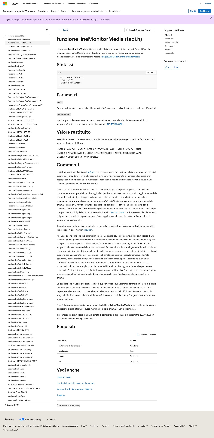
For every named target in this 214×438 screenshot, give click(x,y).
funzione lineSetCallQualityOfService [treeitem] (23, 236)
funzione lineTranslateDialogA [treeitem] (20, 353)
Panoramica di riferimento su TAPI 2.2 (74, 389)
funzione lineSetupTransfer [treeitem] (19, 310)
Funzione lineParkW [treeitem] (16, 81)
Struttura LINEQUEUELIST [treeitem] (18, 140)
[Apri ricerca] (201, 3)
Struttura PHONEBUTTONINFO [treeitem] (21, 384)
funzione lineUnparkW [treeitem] (17, 380)
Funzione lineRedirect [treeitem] (16, 143)
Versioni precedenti (70, 426)
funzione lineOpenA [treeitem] (16, 66)
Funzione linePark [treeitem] (15, 73)
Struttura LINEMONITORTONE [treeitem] (20, 46)
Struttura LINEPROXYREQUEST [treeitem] (20, 120)
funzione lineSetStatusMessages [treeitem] (21, 279)
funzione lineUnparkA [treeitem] (17, 376)
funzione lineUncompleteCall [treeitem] (19, 365)
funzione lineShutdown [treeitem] (17, 322)
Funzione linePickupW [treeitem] (17, 93)
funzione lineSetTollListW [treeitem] (18, 295)
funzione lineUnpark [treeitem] (16, 372)
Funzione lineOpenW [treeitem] (16, 70)
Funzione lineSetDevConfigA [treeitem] (19, 252)
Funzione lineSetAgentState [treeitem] (19, 202)
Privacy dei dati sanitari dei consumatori (129, 426)
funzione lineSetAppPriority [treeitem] (19, 209)
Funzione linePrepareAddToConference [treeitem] (24, 97)
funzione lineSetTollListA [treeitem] (18, 291)
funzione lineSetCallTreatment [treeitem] (20, 240)
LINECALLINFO (117, 212)
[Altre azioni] (154, 30)
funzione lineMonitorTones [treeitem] (19, 50)
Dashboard (204, 11)
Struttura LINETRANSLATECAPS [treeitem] (21, 345)
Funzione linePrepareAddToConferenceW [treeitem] (25, 105)
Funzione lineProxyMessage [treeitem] (19, 116)
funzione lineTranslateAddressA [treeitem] (20, 337)
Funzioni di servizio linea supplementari (75, 383)
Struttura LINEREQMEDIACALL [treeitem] (20, 174)
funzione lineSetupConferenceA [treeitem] (21, 303)
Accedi (208, 3)
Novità (193, 11)
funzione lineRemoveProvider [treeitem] (20, 167)
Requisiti (168, 49)
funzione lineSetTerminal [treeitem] (18, 283)
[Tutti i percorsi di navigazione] (59, 30)
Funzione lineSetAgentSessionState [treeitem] (22, 198)
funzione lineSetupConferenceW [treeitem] (21, 306)
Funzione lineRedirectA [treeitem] (17, 147)
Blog (83, 426)
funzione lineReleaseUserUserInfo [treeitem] (21, 159)
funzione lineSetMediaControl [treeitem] (20, 264)
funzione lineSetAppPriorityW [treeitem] (20, 217)
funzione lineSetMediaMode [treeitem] (19, 268)
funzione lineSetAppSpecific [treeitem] (19, 221)
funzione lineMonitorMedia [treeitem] (19, 42)
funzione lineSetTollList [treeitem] (17, 287)
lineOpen (90, 172)
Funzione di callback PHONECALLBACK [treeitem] (24, 388)
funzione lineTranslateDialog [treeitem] (19, 349)
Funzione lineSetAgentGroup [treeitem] (20, 190)
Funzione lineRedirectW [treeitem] (17, 151)
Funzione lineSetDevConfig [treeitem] (19, 248)
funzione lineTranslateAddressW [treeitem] (21, 341)
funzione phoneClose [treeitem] (16, 396)
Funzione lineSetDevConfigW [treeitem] (20, 256)
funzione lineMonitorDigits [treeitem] (19, 39)
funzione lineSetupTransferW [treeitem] (19, 318)
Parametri (169, 38)
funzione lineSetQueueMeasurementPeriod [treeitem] (25, 275)
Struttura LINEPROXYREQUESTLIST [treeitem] (22, 124)
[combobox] (26, 36)
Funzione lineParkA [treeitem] (15, 77)
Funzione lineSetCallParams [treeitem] (19, 229)
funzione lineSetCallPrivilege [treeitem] (19, 233)
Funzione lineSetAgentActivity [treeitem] (20, 186)
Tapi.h (65, 30)
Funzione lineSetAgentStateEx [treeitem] (20, 205)
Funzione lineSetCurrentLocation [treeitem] (21, 244)
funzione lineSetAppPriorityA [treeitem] (20, 213)
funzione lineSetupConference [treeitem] (20, 299)
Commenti (169, 46)
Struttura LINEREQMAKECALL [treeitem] (20, 171)
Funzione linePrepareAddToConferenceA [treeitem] (24, 101)
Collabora (94, 426)
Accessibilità (179, 426)
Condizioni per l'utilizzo (160, 426)
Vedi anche (169, 53)
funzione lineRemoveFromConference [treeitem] (23, 163)
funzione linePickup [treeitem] (16, 85)
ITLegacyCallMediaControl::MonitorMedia (120, 56)
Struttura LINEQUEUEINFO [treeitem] (19, 136)
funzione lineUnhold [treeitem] (16, 368)
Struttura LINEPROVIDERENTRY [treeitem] (21, 108)
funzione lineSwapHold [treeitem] (17, 326)
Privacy (105, 426)
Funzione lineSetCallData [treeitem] (18, 225)
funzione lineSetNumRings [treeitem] (18, 271)
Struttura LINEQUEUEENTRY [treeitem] (19, 132)
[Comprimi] (46, 30)
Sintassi (168, 35)
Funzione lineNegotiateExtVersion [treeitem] (21, 58)
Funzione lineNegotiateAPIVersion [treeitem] (22, 54)
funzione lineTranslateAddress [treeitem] (20, 334)
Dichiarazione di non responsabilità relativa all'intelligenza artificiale (31, 426)
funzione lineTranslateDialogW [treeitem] (20, 357)
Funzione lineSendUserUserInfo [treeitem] (21, 182)
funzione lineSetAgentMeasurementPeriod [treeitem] (25, 194)
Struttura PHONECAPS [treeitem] (17, 392)
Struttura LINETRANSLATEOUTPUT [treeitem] (22, 361)
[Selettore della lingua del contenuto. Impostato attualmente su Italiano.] (9, 419)
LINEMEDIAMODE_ (114, 124)
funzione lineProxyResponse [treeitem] (19, 128)
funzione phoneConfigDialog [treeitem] (19, 400)
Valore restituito (171, 42)
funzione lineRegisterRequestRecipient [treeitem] (23, 155)
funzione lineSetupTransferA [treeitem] (19, 314)
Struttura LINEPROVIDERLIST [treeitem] (20, 112)
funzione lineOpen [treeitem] (15, 62)
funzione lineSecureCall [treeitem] (17, 178)
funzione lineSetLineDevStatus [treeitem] (20, 260)
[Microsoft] (5, 3)
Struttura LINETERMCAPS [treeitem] (18, 330)
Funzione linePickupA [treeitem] (16, 89)
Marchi (192, 426)
